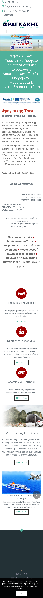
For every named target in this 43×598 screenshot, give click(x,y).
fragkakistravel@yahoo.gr (18, 6)
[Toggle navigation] (4, 31)
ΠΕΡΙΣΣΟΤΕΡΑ (21, 322)
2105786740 (11, 1)
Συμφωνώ (21, 594)
